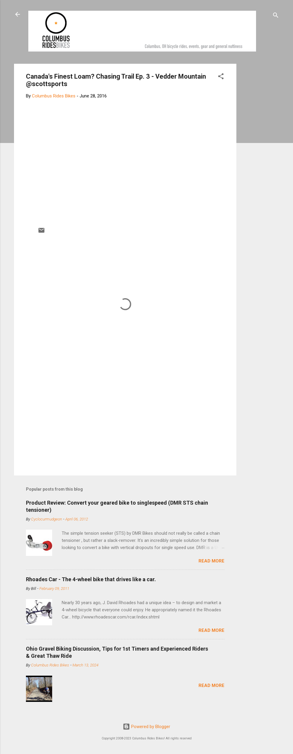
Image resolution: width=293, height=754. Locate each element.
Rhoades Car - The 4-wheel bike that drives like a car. (91, 579)
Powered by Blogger (146, 726)
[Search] (275, 16)
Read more (211, 561)
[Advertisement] (259, 153)
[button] (220, 77)
